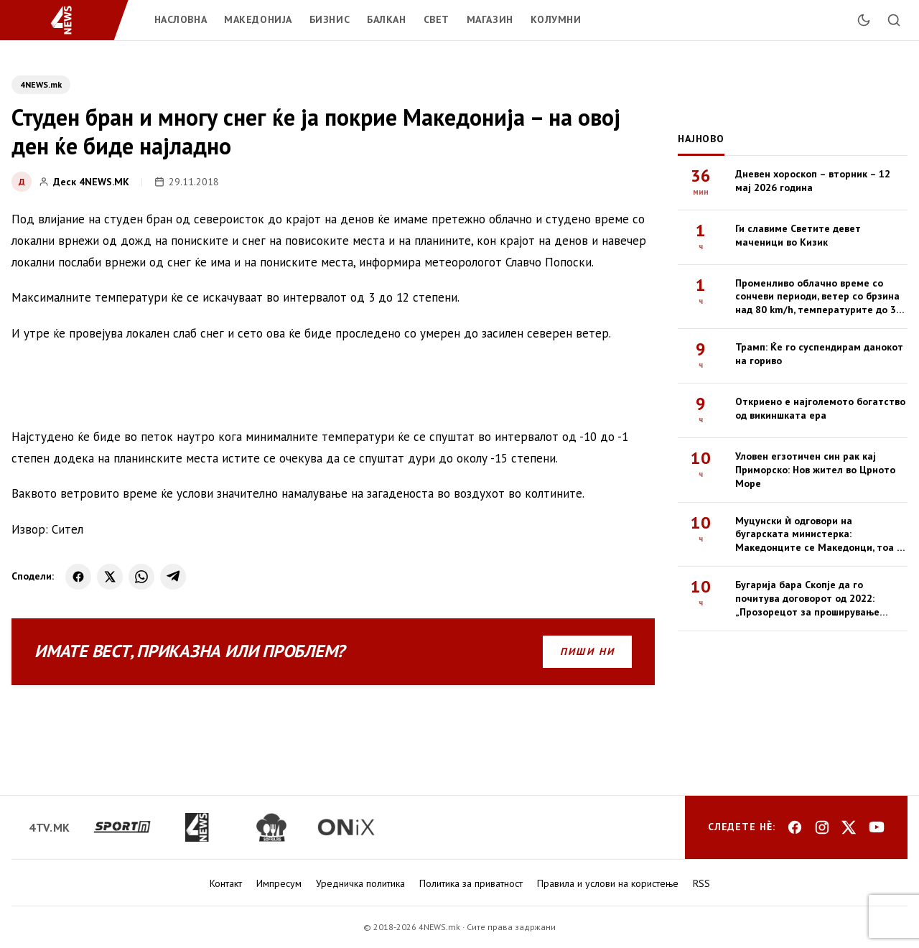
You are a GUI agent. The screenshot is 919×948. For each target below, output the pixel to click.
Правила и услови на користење (607, 883)
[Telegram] (173, 577)
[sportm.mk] (122, 827)
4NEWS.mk (41, 84)
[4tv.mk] (49, 827)
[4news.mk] (196, 827)
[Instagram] (822, 827)
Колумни (556, 19)
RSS (701, 883)
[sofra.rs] (271, 827)
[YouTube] (877, 827)
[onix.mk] (346, 827)
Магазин (490, 19)
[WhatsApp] (141, 577)
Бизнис (329, 19)
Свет (436, 19)
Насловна (180, 19)
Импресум (279, 883)
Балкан (386, 19)
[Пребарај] (894, 20)
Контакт (226, 883)
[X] (110, 577)
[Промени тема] (863, 20)
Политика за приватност (471, 883)
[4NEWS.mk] (70, 20)
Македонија (258, 19)
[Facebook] (78, 577)
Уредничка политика (360, 883)
